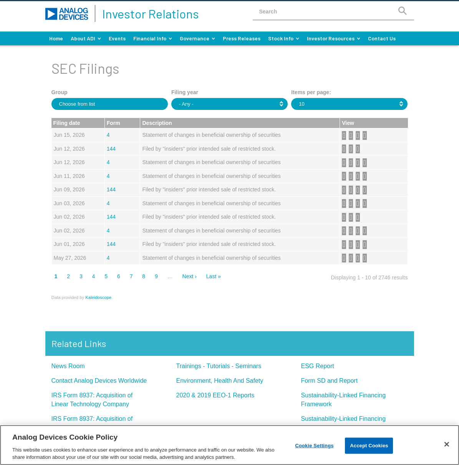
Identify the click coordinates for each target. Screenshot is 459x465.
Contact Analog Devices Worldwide (99, 380)
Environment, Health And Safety (219, 380)
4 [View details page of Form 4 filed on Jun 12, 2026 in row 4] (108, 162)
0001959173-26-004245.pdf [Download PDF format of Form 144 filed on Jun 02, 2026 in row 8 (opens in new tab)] (345, 217)
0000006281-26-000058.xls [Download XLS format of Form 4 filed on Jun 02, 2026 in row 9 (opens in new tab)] (359, 230)
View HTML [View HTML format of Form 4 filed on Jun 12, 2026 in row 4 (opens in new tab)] (366, 162)
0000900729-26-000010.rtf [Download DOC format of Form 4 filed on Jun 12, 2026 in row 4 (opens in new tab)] (352, 162)
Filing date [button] (66, 123)
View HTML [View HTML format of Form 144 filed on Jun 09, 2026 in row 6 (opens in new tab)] (366, 190)
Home (56, 38)
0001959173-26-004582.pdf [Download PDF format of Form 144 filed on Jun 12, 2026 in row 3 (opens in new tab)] (345, 148)
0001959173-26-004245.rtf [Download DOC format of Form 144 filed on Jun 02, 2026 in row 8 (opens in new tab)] (352, 217)
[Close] (446, 444)
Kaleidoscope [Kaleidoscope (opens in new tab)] (98, 297)
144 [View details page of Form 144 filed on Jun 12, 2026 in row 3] (111, 149)
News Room (68, 366)
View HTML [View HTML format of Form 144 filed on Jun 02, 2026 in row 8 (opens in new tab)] (359, 217)
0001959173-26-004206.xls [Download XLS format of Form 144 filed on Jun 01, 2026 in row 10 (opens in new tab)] (359, 244)
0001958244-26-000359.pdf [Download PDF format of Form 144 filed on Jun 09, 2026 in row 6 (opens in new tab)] (345, 190)
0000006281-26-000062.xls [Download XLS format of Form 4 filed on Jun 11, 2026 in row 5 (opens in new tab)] (359, 176)
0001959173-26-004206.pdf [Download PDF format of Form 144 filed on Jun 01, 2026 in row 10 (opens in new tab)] (345, 244)
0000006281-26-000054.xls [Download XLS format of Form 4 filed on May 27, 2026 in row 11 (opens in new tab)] (359, 258)
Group (59, 92)
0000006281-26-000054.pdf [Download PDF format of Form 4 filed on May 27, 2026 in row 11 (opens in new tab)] (345, 258)
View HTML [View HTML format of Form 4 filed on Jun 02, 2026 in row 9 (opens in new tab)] (366, 230)
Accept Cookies (369, 445)
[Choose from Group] (82, 104)
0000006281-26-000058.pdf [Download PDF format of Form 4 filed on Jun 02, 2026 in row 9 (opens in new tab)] (345, 230)
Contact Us (382, 38)
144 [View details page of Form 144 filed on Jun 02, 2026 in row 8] (111, 217)
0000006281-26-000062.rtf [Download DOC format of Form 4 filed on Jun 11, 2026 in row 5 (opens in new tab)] (352, 176)
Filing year (184, 92)
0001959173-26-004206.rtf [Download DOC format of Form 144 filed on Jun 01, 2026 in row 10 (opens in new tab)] (352, 244)
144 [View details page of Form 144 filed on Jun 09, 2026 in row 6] (111, 189)
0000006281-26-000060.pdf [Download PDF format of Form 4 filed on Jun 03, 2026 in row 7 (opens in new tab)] (345, 203)
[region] (229, 445)
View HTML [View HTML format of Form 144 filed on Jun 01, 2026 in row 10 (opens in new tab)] (366, 244)
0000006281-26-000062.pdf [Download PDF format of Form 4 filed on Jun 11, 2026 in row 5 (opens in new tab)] (345, 176)
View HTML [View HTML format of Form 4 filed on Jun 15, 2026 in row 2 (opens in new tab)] (366, 135)
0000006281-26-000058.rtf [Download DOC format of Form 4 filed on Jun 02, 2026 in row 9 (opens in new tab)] (352, 230)
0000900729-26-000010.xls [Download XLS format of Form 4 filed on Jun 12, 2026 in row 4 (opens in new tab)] (359, 162)
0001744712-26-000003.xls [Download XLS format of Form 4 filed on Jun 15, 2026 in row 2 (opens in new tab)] (359, 135)
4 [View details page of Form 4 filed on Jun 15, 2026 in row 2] (108, 135)
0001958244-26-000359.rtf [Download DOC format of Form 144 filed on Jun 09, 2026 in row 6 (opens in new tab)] (352, 190)
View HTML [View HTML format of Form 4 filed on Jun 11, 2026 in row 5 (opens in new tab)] (366, 176)
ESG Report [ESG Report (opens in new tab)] (317, 366)
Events (117, 38)
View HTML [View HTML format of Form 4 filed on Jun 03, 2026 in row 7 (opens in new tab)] (366, 203)
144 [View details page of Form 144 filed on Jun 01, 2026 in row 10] (111, 244)
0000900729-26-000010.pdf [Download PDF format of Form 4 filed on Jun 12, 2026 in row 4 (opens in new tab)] (345, 162)
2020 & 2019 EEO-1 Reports (215, 395)
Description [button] (157, 123)
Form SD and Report (329, 380)
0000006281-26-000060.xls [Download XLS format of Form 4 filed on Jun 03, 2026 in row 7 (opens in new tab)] (359, 203)
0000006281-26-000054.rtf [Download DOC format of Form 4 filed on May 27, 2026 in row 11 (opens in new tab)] (352, 258)
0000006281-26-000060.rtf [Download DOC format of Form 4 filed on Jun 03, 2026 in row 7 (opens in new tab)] (352, 203)
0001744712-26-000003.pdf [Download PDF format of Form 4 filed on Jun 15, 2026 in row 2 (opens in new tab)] (345, 135)
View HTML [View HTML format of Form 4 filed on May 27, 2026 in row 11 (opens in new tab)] (366, 258)
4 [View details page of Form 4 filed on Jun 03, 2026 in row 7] (108, 203)
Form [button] (113, 123)
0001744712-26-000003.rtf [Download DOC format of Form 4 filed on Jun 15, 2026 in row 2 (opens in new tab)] (352, 135)
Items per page (310, 92)
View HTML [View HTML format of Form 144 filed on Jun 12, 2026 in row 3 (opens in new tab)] (359, 148)
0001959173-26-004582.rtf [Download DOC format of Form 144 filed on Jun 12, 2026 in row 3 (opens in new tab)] (352, 148)
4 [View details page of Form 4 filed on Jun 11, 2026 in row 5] (108, 176)
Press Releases (241, 38)
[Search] (402, 10)
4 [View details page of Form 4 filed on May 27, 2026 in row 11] (108, 258)
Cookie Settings (314, 445)
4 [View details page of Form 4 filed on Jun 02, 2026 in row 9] (108, 231)
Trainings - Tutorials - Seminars (219, 366)
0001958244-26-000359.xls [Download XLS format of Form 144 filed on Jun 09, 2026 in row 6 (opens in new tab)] (359, 190)
